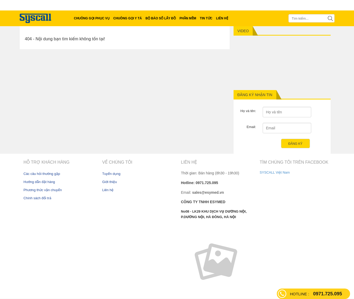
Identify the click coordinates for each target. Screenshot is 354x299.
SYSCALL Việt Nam (275, 172)
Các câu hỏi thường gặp (42, 174)
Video (243, 31)
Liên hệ (108, 190)
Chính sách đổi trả (37, 198)
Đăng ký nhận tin (254, 95)
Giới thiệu (109, 182)
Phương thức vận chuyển (43, 190)
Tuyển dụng (111, 174)
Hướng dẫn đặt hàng (39, 182)
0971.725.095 (316, 293)
